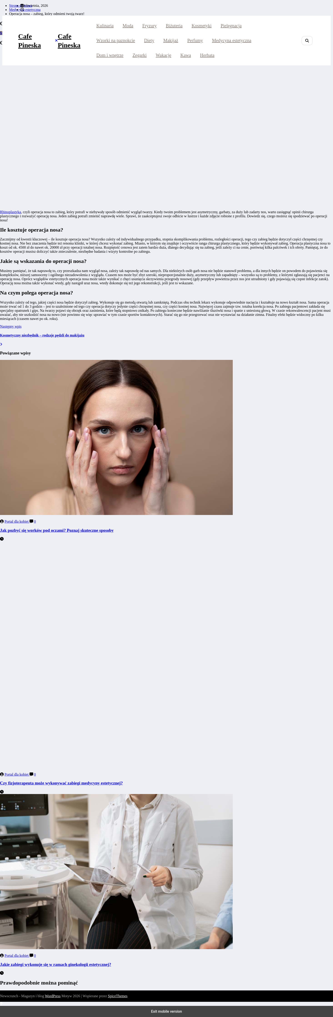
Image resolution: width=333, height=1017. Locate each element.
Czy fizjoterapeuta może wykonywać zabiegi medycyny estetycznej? (61, 783)
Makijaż (170, 40)
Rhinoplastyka (10, 212)
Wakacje (163, 55)
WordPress (52, 996)
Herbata (207, 55)
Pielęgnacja (231, 25)
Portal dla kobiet (17, 521)
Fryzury (149, 25)
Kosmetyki (202, 25)
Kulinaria (105, 25)
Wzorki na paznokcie (115, 40)
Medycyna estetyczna (231, 40)
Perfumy (195, 40)
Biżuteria (174, 25)
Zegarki (140, 55)
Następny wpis (11, 326)
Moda (128, 25)
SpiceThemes (118, 996)
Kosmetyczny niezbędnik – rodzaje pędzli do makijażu (42, 335)
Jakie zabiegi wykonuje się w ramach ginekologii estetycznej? (55, 964)
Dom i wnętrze (109, 55)
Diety (149, 40)
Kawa (185, 55)
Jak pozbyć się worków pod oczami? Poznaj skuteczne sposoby (57, 530)
